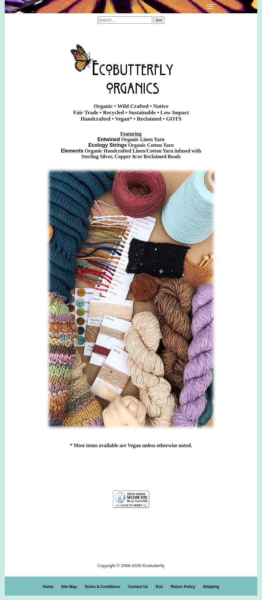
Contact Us (138, 586)
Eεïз (159, 586)
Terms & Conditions (102, 586)
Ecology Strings (107, 145)
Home (48, 586)
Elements (72, 150)
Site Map (69, 586)
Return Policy (183, 586)
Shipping (211, 586)
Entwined (108, 139)
